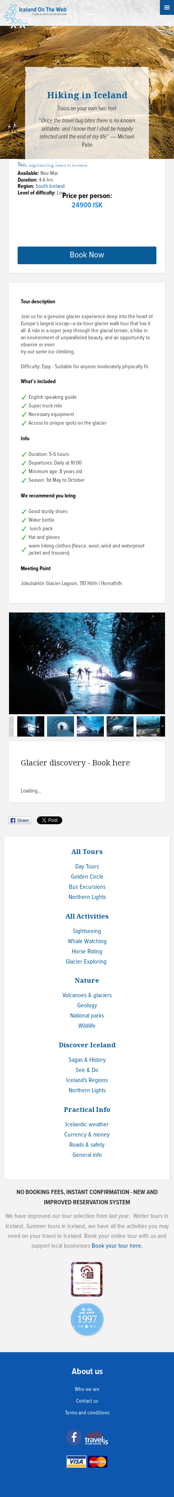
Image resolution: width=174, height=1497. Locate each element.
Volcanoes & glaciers (87, 995)
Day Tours (87, 867)
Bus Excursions (87, 887)
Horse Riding (87, 952)
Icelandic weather (87, 1124)
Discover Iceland (87, 1044)
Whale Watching (87, 941)
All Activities (87, 916)
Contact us (87, 1401)
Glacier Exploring (86, 962)
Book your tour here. (117, 1246)
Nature (87, 980)
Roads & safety (87, 1145)
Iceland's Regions (87, 1080)
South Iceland (50, 186)
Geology (87, 1006)
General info (87, 1155)
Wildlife (87, 1026)
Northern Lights (87, 897)
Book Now (87, 255)
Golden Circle (87, 877)
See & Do (87, 1070)
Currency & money (87, 1135)
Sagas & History (87, 1060)
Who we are (87, 1389)
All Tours (87, 851)
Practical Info (87, 1109)
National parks (87, 1016)
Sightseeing (87, 931)
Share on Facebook (20, 820)
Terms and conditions (87, 1412)
